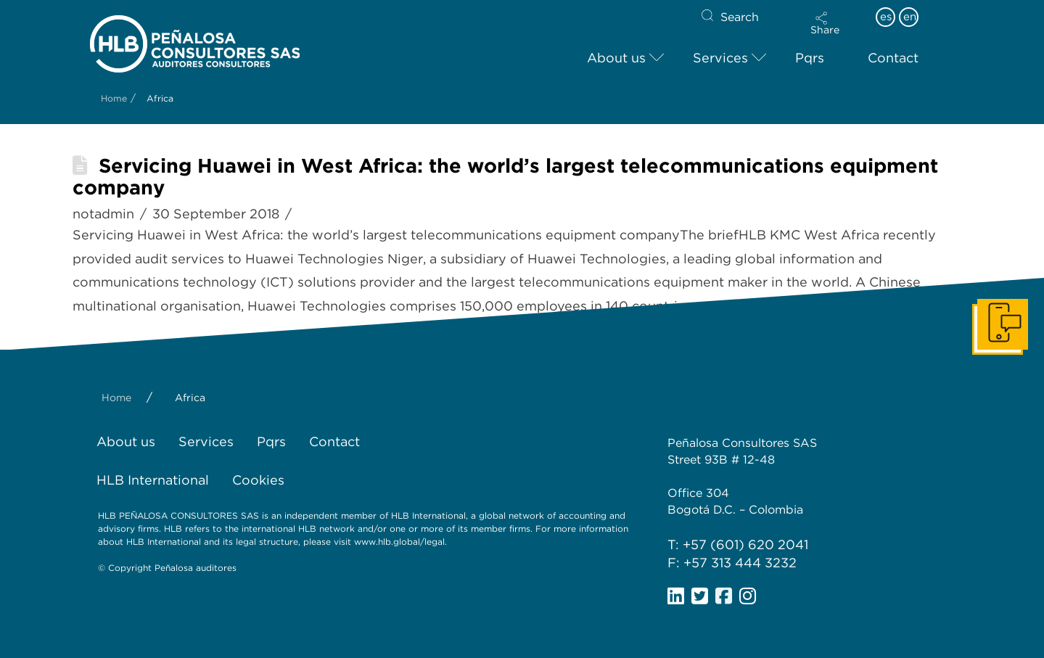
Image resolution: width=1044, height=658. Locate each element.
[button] (825, 23)
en (909, 16)
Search (739, 17)
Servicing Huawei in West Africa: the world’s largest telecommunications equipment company (505, 177)
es (886, 16)
